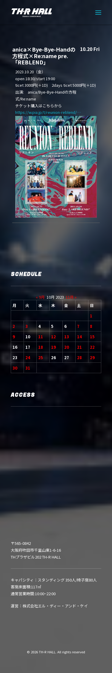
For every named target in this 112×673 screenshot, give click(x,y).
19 (53, 347)
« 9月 (40, 297)
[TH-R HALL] (32, 12)
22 (92, 347)
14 (79, 336)
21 (79, 347)
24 (27, 357)
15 (92, 336)
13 (66, 336)
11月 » (71, 297)
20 (66, 347)
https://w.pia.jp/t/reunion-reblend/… (50, 112)
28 (79, 357)
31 (27, 368)
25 (40, 357)
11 (40, 336)
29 (92, 357)
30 (15, 368)
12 (53, 336)
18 (40, 347)
